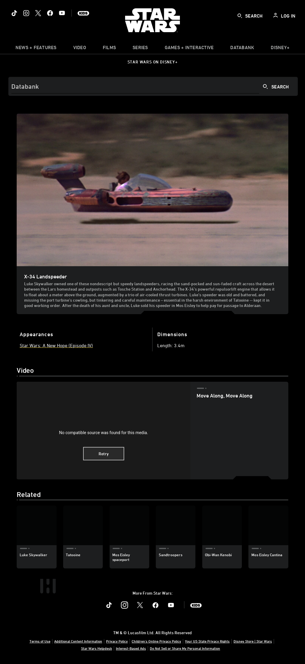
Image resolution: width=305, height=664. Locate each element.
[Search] (153, 86)
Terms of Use (39, 641)
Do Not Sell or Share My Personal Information (185, 648)
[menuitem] (79, 48)
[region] (103, 430)
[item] (36, 48)
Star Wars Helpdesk (96, 648)
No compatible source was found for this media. (103, 432)
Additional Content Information (78, 641)
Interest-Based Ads (131, 648)
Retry (104, 453)
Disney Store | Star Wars (253, 641)
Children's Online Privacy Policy (156, 641)
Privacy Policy (117, 641)
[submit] (240, 16)
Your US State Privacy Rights (207, 641)
